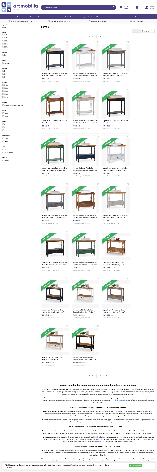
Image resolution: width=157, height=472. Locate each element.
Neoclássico (6, 63)
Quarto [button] (90, 17)
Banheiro (5, 160)
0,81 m (5, 44)
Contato (5, 441)
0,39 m (5, 138)
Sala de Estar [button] (100, 17)
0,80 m (5, 41)
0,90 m (5, 94)
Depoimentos (8, 429)
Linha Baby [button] (81, 17)
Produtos (5, 436)
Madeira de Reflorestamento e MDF (13, 105)
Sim (4, 55)
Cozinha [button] (40, 17)
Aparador (5, 25)
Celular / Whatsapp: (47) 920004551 (52, 434)
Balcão (4, 27)
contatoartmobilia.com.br (54, 436)
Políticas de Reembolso (10, 439)
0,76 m (5, 35)
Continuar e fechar (135, 465)
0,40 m (5, 141)
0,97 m (5, 97)
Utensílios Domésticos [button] (125, 17)
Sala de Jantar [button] (111, 17)
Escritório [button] (59, 17)
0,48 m (5, 85)
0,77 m (5, 38)
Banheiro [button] (32, 17)
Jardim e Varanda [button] (70, 17)
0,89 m (5, 47)
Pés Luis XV (6, 149)
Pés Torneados (7, 152)
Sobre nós (6, 434)
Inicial (4, 431)
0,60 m (5, 88)
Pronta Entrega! (21, 17)
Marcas (137, 17)
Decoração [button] (49, 17)
